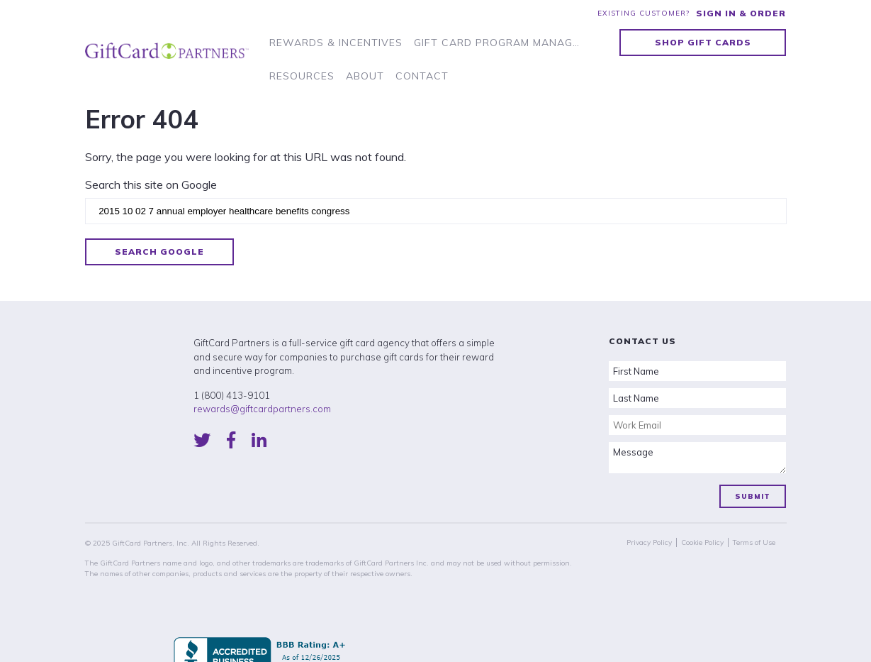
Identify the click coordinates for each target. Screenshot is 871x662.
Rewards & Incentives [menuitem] (336, 42)
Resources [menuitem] (302, 76)
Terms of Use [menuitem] (754, 542)
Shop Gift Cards (703, 42)
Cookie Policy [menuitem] (702, 542)
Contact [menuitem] (422, 76)
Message (697, 457)
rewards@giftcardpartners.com (262, 408)
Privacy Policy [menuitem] (649, 542)
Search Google (159, 251)
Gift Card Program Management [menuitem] (499, 42)
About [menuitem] (365, 76)
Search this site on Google (151, 184)
